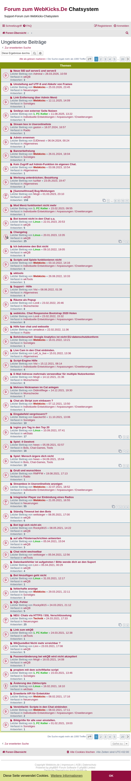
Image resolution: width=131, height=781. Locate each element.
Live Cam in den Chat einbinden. (34, 350)
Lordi (36, 302)
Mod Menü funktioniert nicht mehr (35, 205)
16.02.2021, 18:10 (54, 686)
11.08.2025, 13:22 (61, 113)
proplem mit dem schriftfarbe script (36, 669)
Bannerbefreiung (24, 150)
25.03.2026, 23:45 (59, 87)
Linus (36, 221)
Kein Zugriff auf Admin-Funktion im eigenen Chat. (45, 164)
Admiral (37, 73)
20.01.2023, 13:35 (54, 235)
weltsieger (39, 514)
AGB (78, 764)
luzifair (37, 180)
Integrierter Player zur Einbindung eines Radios (44, 497)
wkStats (28, 433)
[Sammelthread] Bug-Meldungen (34, 190)
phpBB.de (81, 770)
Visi (35, 289)
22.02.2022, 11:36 (58, 329)
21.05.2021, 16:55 (59, 500)
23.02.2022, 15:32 (53, 316)
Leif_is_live (39, 353)
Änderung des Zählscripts (30, 683)
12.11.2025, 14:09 (59, 100)
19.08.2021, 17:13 (56, 473)
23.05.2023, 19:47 (54, 180)
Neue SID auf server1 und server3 (35, 70)
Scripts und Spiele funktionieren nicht (38, 259)
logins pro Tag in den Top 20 (32, 427)
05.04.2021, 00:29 (52, 564)
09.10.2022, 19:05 (54, 249)
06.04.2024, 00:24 (58, 140)
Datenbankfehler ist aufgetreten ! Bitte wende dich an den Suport (55, 561)
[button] (89, 59)
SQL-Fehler (21, 602)
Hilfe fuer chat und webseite (31, 326)
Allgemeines (30, 143)
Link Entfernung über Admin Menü (35, 97)
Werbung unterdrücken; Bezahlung (36, 177)
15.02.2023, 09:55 (61, 208)
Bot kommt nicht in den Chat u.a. (34, 218)
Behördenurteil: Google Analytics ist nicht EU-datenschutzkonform (56, 336)
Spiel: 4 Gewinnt (24, 441)
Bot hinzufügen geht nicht (30, 575)
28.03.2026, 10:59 (56, 73)
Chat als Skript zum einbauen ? (33, 400)
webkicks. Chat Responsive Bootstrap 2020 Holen (45, 313)
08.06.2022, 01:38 (51, 289)
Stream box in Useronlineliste (32, 124)
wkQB (26, 76)
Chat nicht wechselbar (28, 551)
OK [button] (111, 775)
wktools (18, 273)
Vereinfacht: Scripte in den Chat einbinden (40, 706)
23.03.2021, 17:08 (52, 646)
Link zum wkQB (23, 629)
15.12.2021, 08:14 (51, 363)
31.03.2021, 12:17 (54, 578)
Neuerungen (30, 90)
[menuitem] (27, 26)
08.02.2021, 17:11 (59, 709)
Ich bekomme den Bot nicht (31, 246)
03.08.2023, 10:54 (59, 167)
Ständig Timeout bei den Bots (32, 511)
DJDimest (39, 140)
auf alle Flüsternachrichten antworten (37, 538)
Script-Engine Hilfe (25, 360)
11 (127, 201)
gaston (37, 127)
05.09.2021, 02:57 (53, 444)
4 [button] (110, 59)
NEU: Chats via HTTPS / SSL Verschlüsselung (42, 615)
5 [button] (114, 59)
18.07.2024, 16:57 (55, 127)
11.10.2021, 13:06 (59, 417)
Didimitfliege (40, 390)
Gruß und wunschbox (27, 470)
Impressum (67, 764)
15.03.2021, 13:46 (61, 672)
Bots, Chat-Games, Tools (38, 447)
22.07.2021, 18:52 (59, 486)
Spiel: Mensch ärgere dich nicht (34, 456)
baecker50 (39, 417)
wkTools (28, 279)
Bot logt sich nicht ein (28, 524)
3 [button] (105, 59)
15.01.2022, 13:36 (60, 353)
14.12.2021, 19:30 (61, 390)
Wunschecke (30, 305)
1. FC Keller (40, 113)
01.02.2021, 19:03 (61, 723)
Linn (35, 564)
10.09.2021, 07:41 (54, 430)
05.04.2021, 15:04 (54, 541)
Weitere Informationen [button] (66, 775)
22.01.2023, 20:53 (54, 221)
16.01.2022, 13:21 (59, 339)
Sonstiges (29, 103)
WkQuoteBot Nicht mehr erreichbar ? (37, 643)
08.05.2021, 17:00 (59, 514)
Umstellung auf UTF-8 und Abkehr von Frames (43, 84)
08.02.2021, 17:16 (59, 696)
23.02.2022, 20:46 (53, 302)
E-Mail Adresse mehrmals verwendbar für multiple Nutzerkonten (54, 373)
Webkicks (39, 87)
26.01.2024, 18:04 (59, 153)
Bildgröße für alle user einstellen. (35, 720)
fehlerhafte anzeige (26, 588)
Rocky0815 (40, 527)
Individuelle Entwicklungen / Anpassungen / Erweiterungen (58, 116)
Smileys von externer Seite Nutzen (35, 110)
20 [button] (122, 59)
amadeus (38, 329)
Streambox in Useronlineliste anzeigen (38, 483)
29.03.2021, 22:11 (59, 591)
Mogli (36, 194)
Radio (26, 130)
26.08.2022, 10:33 (59, 276)
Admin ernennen (24, 137)
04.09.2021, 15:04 (53, 459)
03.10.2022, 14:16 (59, 262)
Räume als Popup (25, 299)
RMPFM (38, 473)
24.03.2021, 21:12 (60, 605)
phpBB (52, 767)
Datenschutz (89, 764)
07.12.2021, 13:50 (59, 403)
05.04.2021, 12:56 (59, 554)
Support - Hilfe (23, 286)
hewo (36, 444)
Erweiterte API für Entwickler (32, 693)
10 (123, 201)
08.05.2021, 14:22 (60, 527)
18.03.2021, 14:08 (53, 659)
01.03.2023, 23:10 (53, 194)
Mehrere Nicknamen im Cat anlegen (36, 387)
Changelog (20, 232)
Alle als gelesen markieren (32, 59)
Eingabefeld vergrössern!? (30, 413)
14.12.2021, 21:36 (53, 376)
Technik (38, 618)
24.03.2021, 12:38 (61, 632)
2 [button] (100, 59)
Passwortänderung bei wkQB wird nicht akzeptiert (45, 656)
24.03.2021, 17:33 (57, 618)
